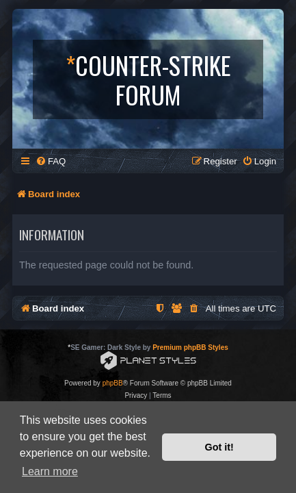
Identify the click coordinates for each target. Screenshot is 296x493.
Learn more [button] (50, 471)
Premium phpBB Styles (190, 347)
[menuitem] (51, 161)
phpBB (113, 383)
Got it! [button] (219, 447)
